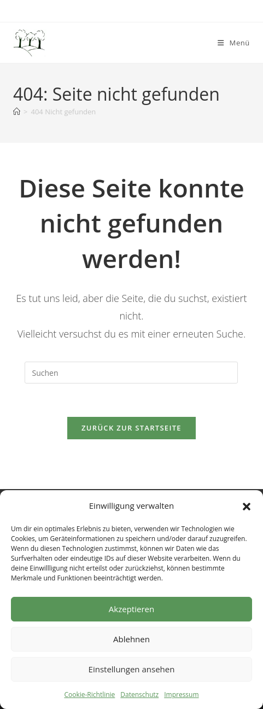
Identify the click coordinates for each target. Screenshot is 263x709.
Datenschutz (139, 694)
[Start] (16, 112)
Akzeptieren (131, 608)
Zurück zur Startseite (131, 428)
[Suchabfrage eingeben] (131, 372)
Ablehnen (131, 639)
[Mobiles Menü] (234, 43)
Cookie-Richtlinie (89, 694)
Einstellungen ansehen (132, 669)
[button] (246, 505)
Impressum (181, 694)
